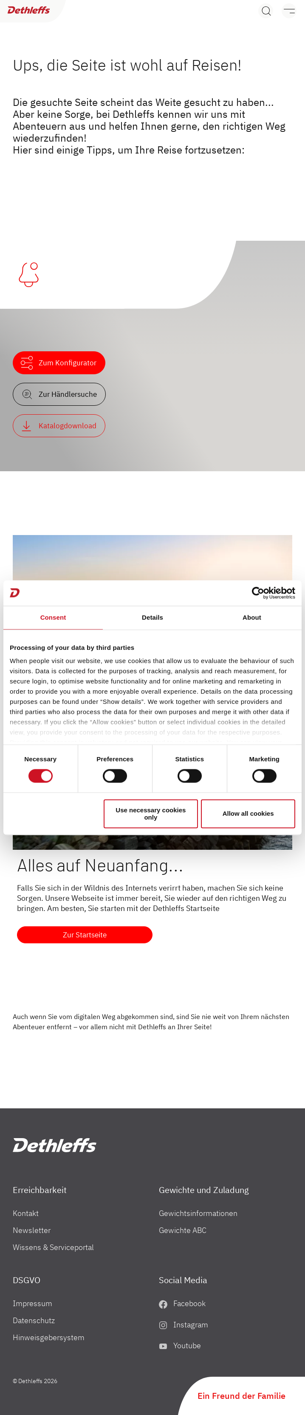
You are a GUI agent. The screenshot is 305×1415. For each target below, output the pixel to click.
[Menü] (285, 10)
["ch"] (54, 1145)
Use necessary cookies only (151, 813)
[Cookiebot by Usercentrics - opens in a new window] (258, 592)
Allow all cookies (248, 813)
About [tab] (252, 617)
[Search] (265, 10)
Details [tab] (152, 617)
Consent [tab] (53, 617)
